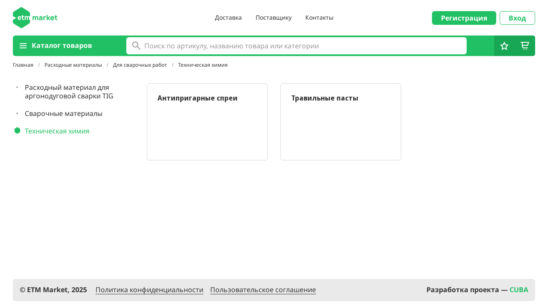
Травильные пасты (324, 98)
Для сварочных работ (140, 64)
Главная (24, 64)
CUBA (518, 289)
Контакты (319, 17)
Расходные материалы (74, 64)
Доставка (228, 17)
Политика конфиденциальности (149, 290)
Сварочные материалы (63, 113)
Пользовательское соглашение (263, 290)
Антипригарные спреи (198, 98)
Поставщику (274, 17)
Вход (517, 18)
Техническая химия (203, 64)
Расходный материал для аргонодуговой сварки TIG (69, 91)
